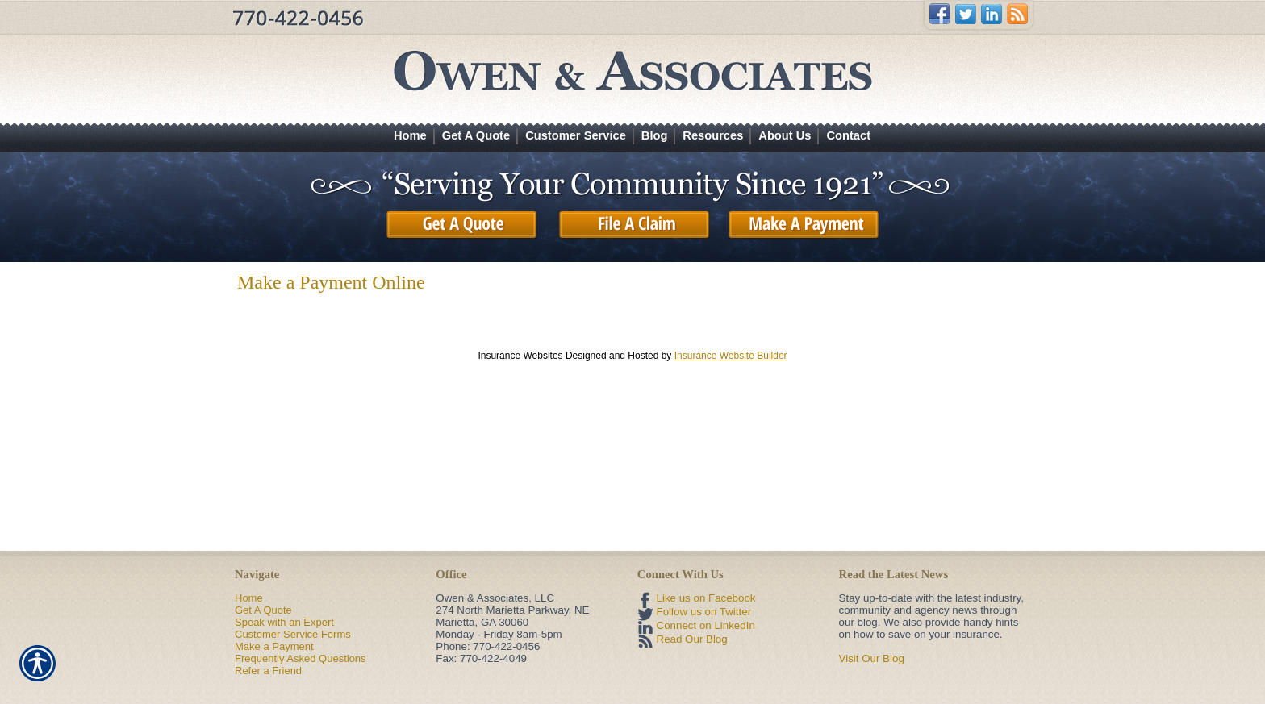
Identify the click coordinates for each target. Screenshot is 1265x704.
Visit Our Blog (871, 658)
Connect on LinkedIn (706, 625)
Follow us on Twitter (704, 612)
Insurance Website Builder (730, 355)
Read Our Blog (692, 639)
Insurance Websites (520, 355)
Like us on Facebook (706, 598)
